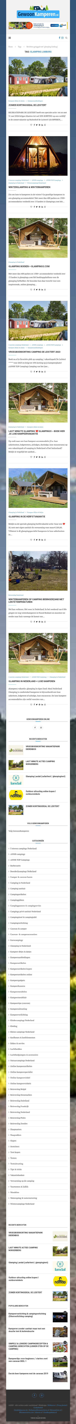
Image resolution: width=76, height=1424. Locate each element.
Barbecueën (15, 868)
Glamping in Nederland (17, 183)
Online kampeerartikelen (21, 1069)
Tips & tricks (16, 1172)
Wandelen (14, 1195)
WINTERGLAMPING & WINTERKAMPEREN (29, 187)
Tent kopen (15, 1155)
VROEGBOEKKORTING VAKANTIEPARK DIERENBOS (43, 750)
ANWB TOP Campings (56, 180)
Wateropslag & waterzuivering (23, 1200)
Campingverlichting (19, 925)
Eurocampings (16, 943)
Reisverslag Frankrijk (19, 1109)
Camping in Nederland (20, 885)
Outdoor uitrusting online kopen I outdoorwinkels (41, 795)
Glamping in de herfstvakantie (27, 516)
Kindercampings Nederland (22, 1023)
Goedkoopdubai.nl (50, 1415)
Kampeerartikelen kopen (21, 971)
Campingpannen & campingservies (25, 908)
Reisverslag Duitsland (19, 1103)
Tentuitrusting (16, 1166)
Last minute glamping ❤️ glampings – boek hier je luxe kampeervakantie (37, 432)
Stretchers (14, 1149)
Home (11, 47)
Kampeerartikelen (18, 965)
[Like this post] (31, 125)
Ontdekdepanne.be (21, 1413)
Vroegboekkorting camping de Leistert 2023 (34, 352)
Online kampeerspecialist (21, 1074)
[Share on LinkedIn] (42, 125)
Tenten (13, 1160)
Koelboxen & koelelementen (22, 1040)
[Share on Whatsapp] (45, 125)
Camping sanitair (17, 891)
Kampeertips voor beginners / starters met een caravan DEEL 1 (29, 1362)
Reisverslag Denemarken (21, 1097)
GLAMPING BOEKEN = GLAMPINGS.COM (29, 266)
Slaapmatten (15, 1132)
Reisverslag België (18, 1092)
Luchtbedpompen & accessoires (24, 1057)
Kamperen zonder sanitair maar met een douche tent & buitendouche (27, 1332)
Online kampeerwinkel (20, 1080)
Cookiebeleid (38, 1410)
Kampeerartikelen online (21, 977)
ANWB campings (39, 180)
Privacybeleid (62, 1408)
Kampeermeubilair (18, 1000)
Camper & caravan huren (21, 879)
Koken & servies (17, 1046)
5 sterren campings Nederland (19, 180)
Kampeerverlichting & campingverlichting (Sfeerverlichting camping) (28, 1317)
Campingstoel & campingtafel (23, 920)
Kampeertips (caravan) (20, 1006)
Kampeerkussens (17, 988)
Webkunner (51, 1408)
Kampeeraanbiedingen (37, 101)
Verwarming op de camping (22, 1183)
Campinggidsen (17, 902)
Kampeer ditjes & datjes (17, 101)
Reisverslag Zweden (19, 1126)
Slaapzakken (15, 1137)
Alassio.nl (38, 1415)
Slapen (13, 1143)
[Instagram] (62, 37)
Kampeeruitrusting (18, 1011)
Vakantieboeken (17, 1178)
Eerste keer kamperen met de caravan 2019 (29, 1376)
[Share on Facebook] (34, 125)
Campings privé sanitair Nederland (25, 914)
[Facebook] (59, 37)
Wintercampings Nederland (38, 183)
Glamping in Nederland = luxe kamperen (32, 684)
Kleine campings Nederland (22, 1034)
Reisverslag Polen (18, 1120)
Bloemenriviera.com (26, 1415)
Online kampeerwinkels (20, 1086)
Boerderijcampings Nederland (23, 874)
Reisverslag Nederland (16, 595)
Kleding (13, 1029)
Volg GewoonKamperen (19, 833)
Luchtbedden (16, 1051)
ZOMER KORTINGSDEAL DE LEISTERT (27, 105)
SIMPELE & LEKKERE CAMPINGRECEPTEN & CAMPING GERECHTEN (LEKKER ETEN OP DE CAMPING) (29, 1349)
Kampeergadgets (17, 983)
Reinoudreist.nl (55, 1413)
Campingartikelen (18, 897)
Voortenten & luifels (19, 1189)
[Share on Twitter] (37, 125)
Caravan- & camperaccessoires (23, 937)
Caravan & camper (18, 931)
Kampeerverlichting (19, 1017)
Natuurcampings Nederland (22, 1063)
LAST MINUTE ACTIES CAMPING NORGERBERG (40, 765)
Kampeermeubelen (18, 994)
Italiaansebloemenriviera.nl (39, 1413)
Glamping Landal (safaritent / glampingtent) (46, 779)
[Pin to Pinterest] (39, 125)
